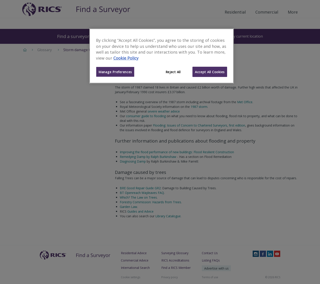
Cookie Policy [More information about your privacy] (125, 58)
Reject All (173, 72)
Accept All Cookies (210, 72)
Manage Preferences (115, 72)
